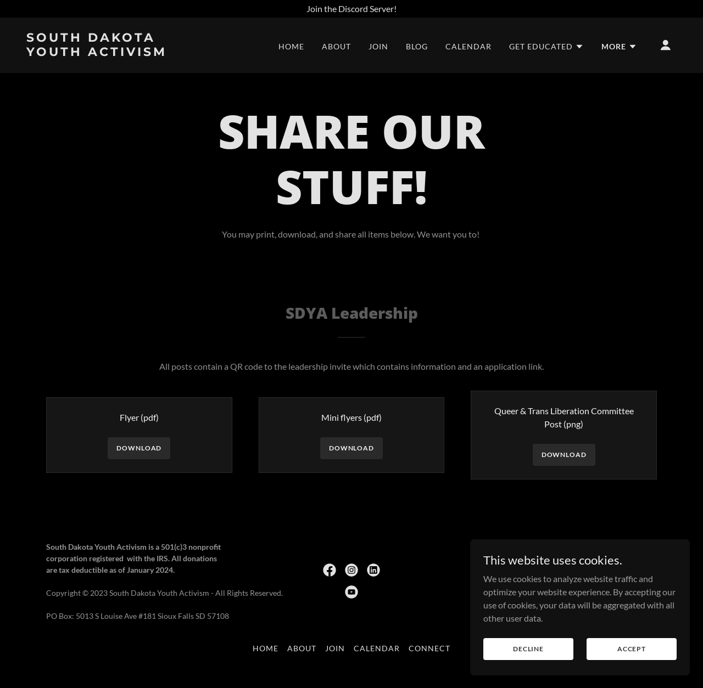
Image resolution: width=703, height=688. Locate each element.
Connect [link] (429, 648)
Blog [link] (417, 46)
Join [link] (378, 46)
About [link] (336, 46)
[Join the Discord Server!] (351, 8)
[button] (546, 46)
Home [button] (265, 648)
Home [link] (291, 46)
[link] (117, 52)
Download (138, 448)
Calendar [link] (468, 46)
